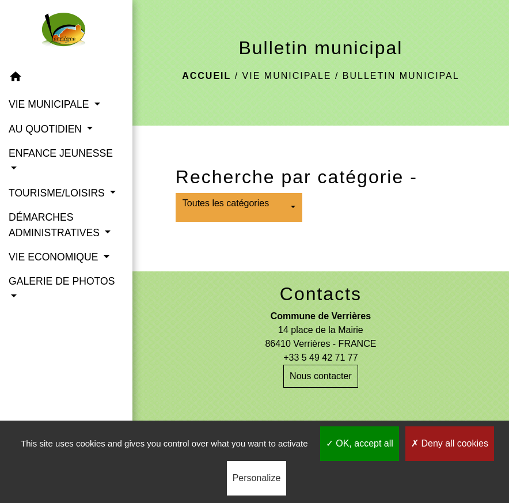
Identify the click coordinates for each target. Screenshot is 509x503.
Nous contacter (321, 376)
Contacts (321, 293)
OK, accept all (359, 443)
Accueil (206, 76)
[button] (66, 78)
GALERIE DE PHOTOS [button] (62, 281)
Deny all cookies (449, 443)
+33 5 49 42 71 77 (320, 357)
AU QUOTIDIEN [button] (47, 129)
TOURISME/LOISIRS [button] (58, 193)
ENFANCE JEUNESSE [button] (61, 153)
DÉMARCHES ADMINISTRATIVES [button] (55, 224)
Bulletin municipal (401, 76)
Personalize (257, 478)
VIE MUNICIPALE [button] (50, 104)
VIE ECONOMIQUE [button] (55, 257)
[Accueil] (66, 32)
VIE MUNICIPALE (287, 76)
